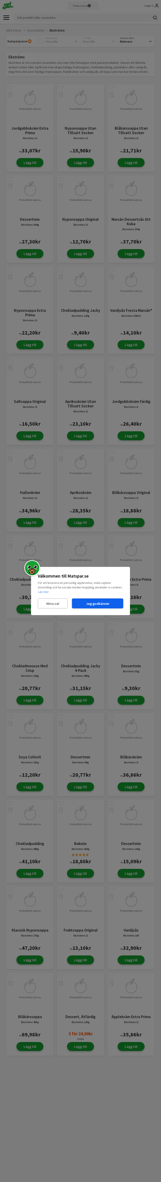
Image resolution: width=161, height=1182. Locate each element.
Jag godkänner (98, 603)
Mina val (52, 603)
